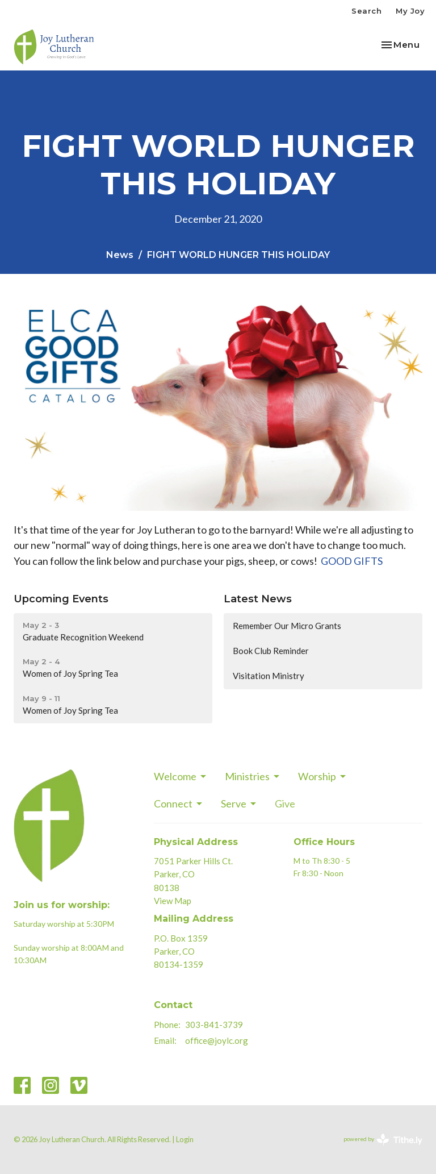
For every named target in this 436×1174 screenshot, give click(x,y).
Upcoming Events (61, 599)
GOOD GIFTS (352, 561)
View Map (172, 901)
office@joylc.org (216, 1040)
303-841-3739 (214, 1024)
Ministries (253, 776)
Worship (322, 776)
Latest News (258, 599)
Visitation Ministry (268, 676)
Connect (179, 803)
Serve (239, 803)
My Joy (410, 10)
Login (185, 1139)
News (119, 254)
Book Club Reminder (271, 651)
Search (366, 10)
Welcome (181, 776)
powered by (382, 1140)
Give (285, 803)
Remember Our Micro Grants (287, 626)
